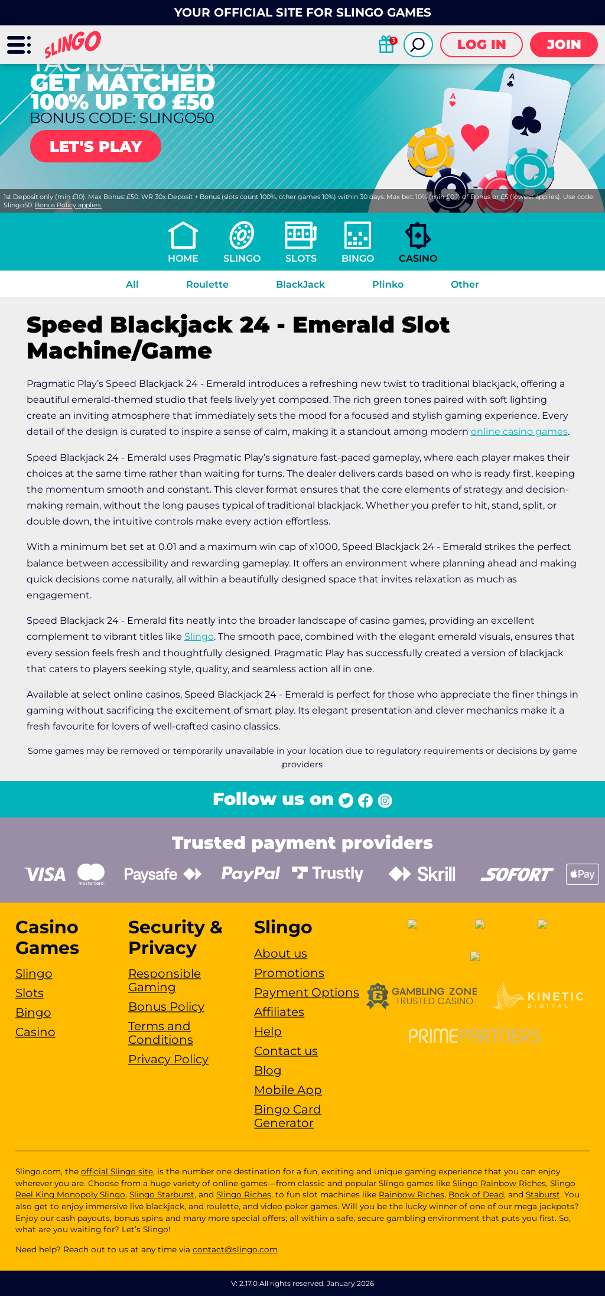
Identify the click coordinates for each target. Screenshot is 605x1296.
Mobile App (288, 1090)
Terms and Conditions (160, 1033)
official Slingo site (117, 1171)
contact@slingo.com (235, 1249)
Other (465, 284)
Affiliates (279, 1012)
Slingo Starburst (161, 1194)
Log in (481, 45)
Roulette (207, 284)
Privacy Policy (168, 1059)
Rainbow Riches (411, 1194)
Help (268, 1031)
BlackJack (300, 284)
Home (183, 258)
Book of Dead (476, 1194)
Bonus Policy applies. (68, 205)
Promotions (289, 973)
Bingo (357, 258)
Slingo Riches (243, 1194)
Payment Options (306, 992)
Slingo (242, 258)
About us (280, 953)
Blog (268, 1070)
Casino (418, 258)
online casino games (519, 431)
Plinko (388, 284)
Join (564, 45)
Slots (301, 258)
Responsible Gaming (164, 980)
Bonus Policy (166, 1006)
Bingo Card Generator (287, 1116)
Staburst (543, 1194)
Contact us (286, 1051)
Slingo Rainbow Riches (499, 1183)
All (132, 284)
